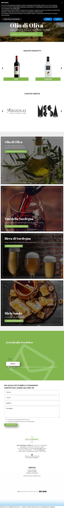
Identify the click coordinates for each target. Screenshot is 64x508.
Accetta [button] (58, 19)
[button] (16, 68)
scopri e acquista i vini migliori (16, 226)
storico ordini (32, 471)
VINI (16, 79)
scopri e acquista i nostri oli (16, 151)
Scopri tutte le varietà (14, 320)
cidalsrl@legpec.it (41, 450)
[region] (32, 29)
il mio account (32, 470)
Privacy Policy (9, 369)
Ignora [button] (53, 507)
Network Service (35, 456)
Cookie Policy (36, 475)
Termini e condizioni (32, 473)
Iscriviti (12, 363)
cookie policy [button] (16, 8)
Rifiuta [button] (48, 19)
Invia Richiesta (10, 424)
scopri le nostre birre (14, 246)
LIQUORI (48, 79)
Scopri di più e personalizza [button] (11, 19)
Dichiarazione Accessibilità (32, 457)
